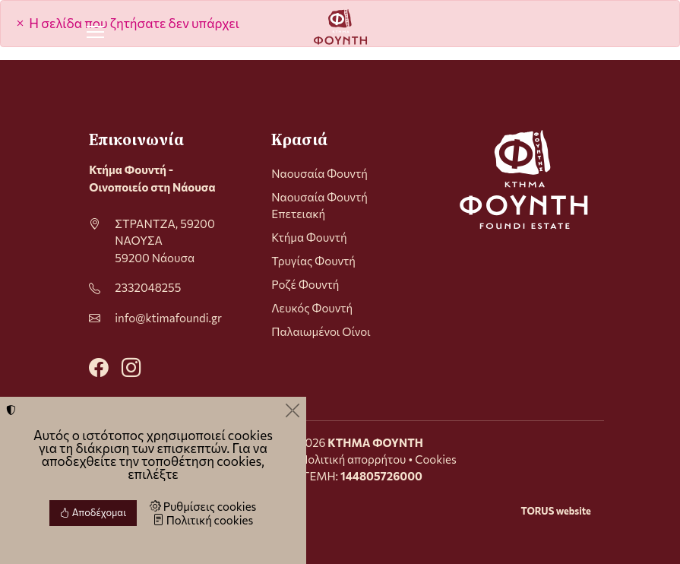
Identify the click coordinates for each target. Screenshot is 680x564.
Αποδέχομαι (93, 512)
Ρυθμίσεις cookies (203, 506)
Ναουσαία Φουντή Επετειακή (319, 205)
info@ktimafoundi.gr (168, 318)
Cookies (435, 459)
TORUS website (555, 511)
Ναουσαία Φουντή (319, 173)
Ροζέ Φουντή (305, 284)
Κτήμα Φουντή (308, 237)
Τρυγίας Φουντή (313, 261)
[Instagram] (131, 366)
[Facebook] (99, 366)
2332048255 (148, 287)
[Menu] (96, 32)
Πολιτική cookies (203, 520)
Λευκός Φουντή (312, 308)
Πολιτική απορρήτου (352, 459)
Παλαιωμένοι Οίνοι (320, 331)
